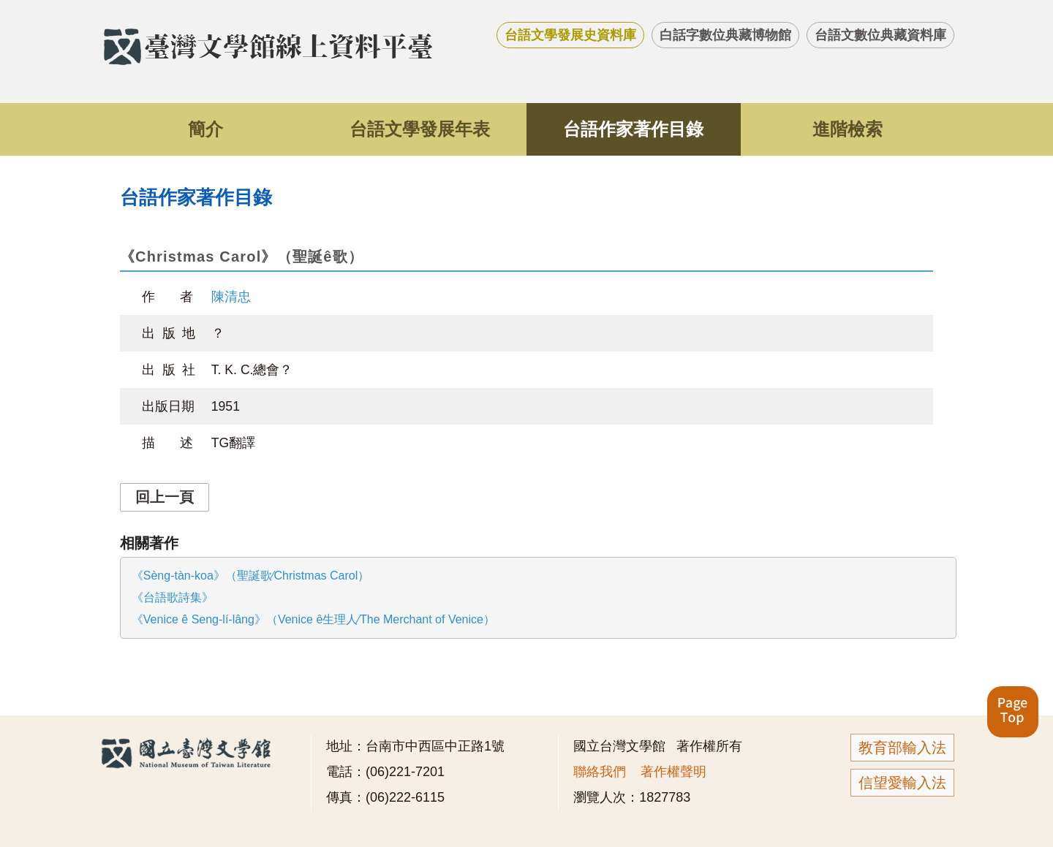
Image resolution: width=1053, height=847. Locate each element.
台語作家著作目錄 (633, 129)
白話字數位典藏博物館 (725, 35)
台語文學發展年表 (420, 129)
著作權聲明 (673, 771)
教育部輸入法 (902, 748)
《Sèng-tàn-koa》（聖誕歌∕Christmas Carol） (250, 575)
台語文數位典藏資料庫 (880, 35)
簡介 (205, 129)
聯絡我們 (599, 771)
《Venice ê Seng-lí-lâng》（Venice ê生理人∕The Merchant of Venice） (313, 619)
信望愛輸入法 (902, 783)
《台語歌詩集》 (173, 597)
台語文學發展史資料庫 (570, 35)
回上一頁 (164, 497)
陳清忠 (231, 296)
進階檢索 (847, 129)
